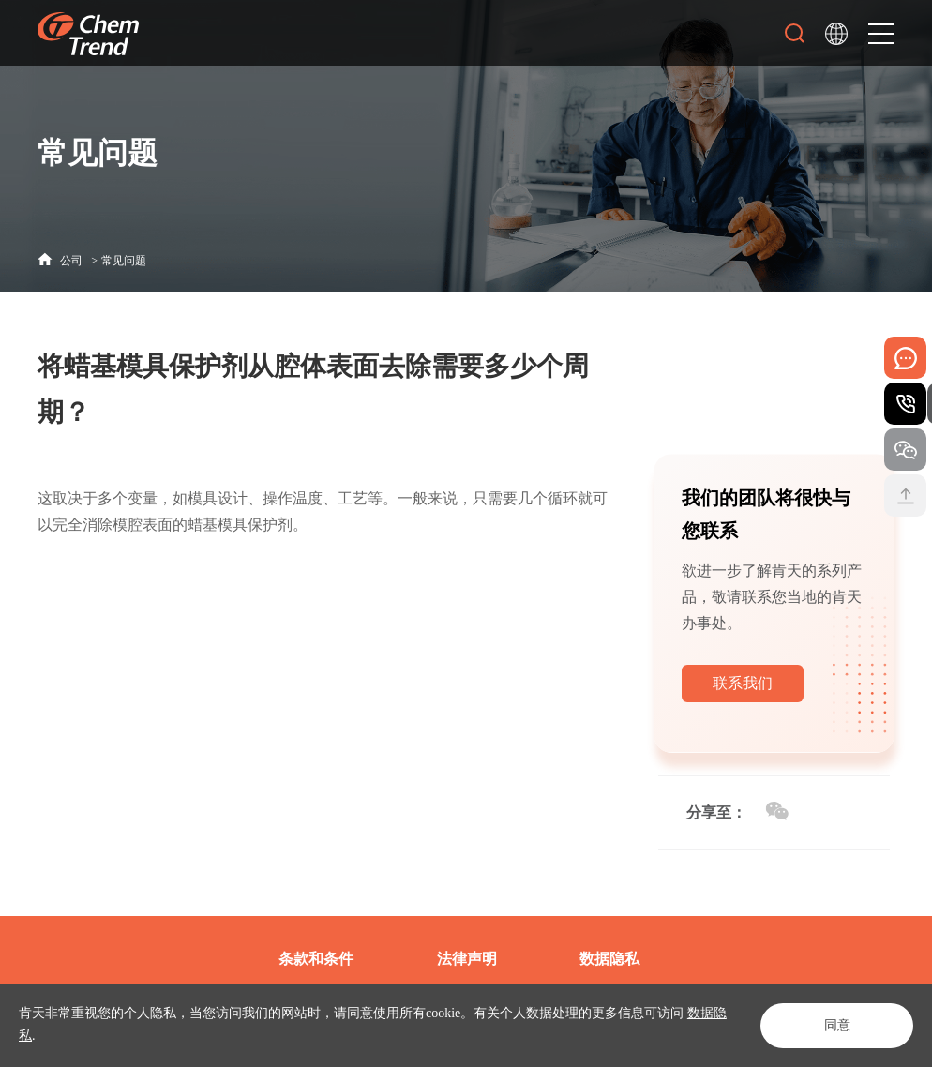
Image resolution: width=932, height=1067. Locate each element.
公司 (71, 260)
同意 (834, 1025)
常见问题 (123, 260)
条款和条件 (315, 959)
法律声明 (467, 959)
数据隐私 (609, 959)
